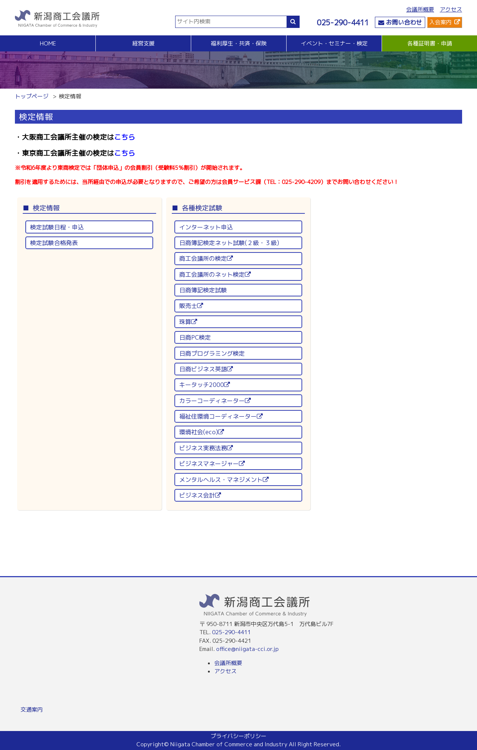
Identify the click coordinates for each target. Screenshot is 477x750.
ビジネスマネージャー (212, 464)
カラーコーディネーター (215, 401)
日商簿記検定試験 (203, 290)
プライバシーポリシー (238, 736)
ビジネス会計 (200, 495)
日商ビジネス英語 (206, 369)
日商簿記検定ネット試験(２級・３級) (229, 243)
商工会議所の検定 (206, 258)
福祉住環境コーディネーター (221, 416)
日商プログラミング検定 (212, 353)
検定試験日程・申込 (57, 227)
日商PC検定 (195, 337)
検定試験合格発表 (54, 243)
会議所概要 (420, 9)
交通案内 (31, 710)
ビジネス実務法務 (206, 448)
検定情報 (46, 208)
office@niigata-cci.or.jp (247, 649)
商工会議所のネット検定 (215, 274)
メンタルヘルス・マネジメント (224, 480)
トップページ (31, 96)
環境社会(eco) (201, 432)
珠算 (188, 322)
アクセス (451, 9)
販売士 (191, 306)
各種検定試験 (202, 208)
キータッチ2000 (204, 385)
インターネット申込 (206, 227)
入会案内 (440, 22)
